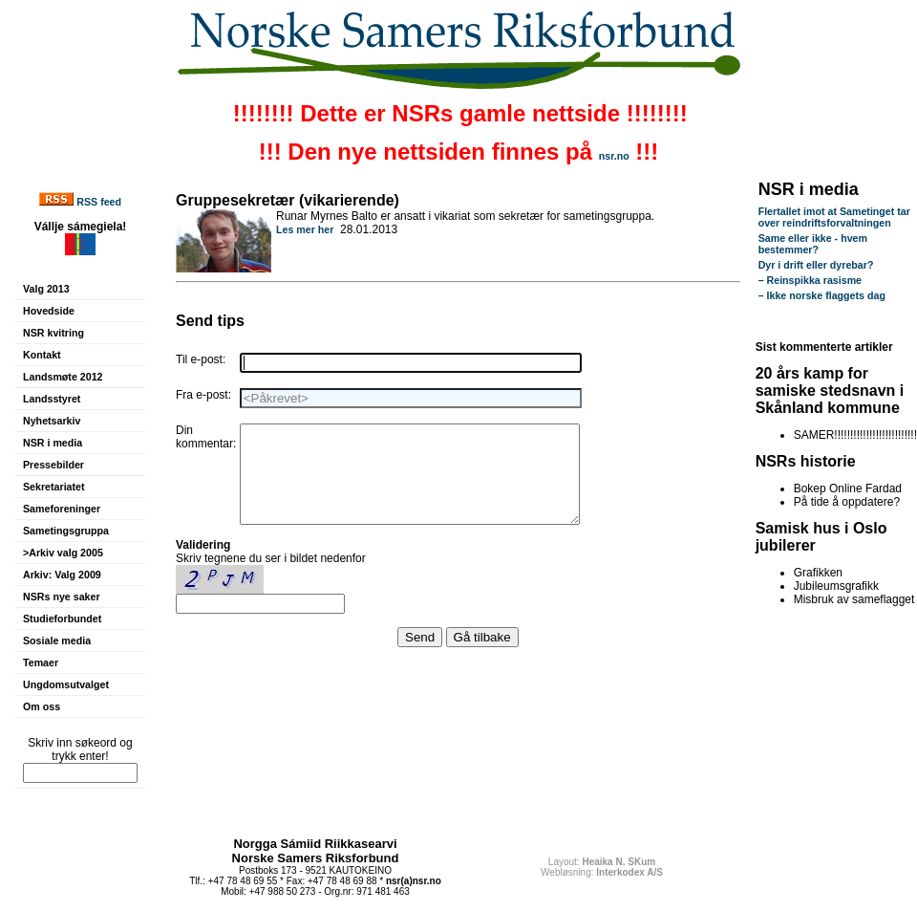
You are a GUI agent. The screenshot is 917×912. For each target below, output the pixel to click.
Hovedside (49, 310)
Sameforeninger (61, 508)
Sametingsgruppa (66, 530)
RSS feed (98, 201)
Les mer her (304, 229)
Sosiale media (57, 640)
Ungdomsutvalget (66, 684)
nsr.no (614, 156)
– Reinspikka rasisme (810, 280)
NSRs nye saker (61, 596)
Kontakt (42, 354)
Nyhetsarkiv (51, 420)
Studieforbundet (62, 618)
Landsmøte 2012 (63, 376)
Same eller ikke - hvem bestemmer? (812, 243)
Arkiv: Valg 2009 (62, 574)
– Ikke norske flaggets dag (821, 295)
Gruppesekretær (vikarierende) (287, 200)
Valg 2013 (46, 288)
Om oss (41, 706)
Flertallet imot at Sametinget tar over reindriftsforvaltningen (834, 217)
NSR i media (52, 442)
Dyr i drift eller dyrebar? (816, 265)
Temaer (40, 662)
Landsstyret (51, 398)
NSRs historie (806, 461)
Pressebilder (53, 464)
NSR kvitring (53, 332)
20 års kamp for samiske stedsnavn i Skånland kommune (830, 390)
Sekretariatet (54, 486)
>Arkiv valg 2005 (63, 552)
